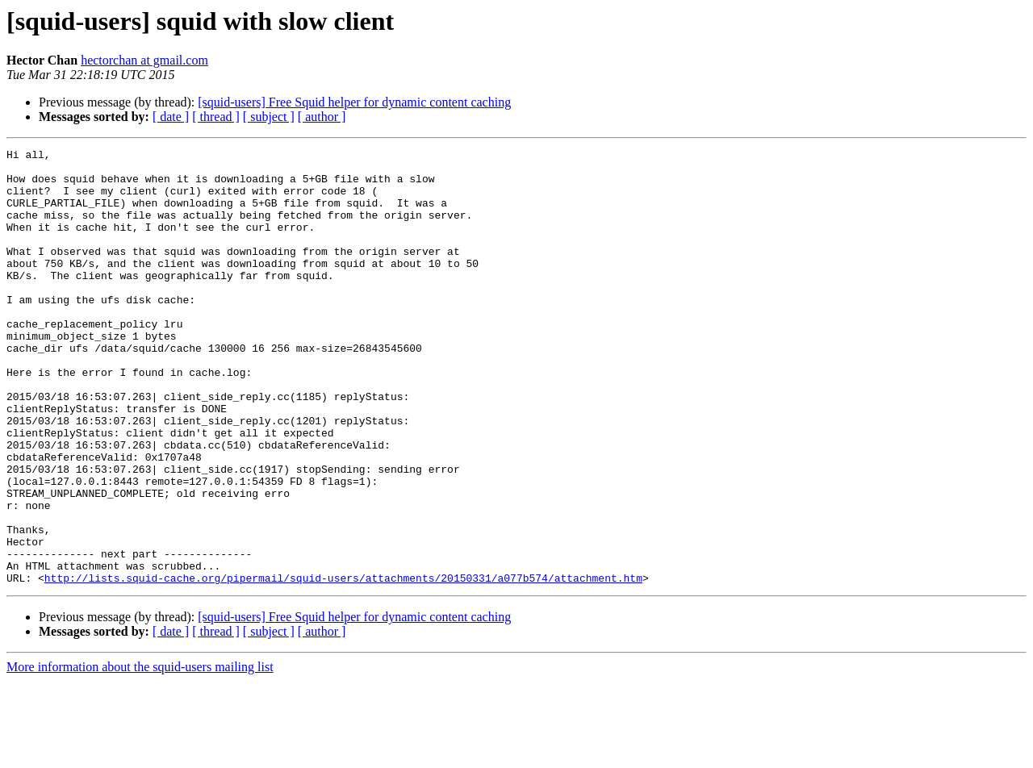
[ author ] (322, 116)
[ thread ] (216, 116)
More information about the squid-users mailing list (140, 754)
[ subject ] (269, 116)
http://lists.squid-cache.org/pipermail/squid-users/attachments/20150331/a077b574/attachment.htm (343, 664)
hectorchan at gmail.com (144, 60)
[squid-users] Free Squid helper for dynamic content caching (354, 102)
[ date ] (171, 116)
